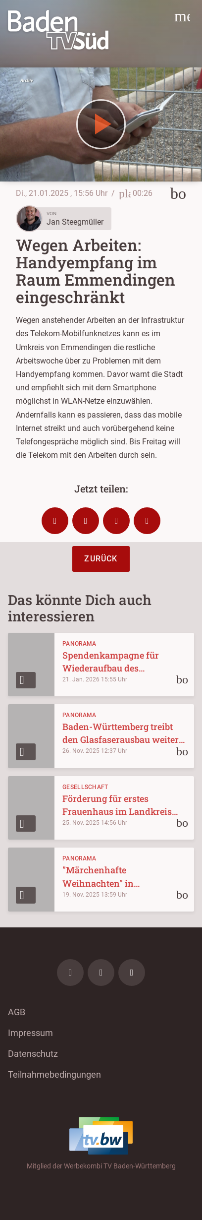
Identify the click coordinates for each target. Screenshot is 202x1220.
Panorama (79, 644)
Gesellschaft (85, 787)
